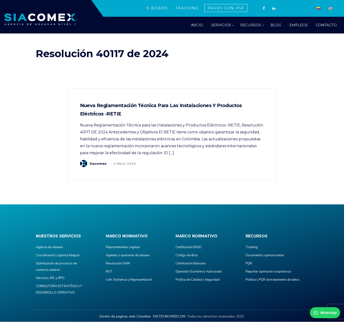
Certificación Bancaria (191, 264)
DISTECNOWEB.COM (169, 316)
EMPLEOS (298, 25)
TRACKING (187, 8)
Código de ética (187, 255)
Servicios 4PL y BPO (50, 278)
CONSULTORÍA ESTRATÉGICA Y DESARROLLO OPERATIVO (59, 289)
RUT (109, 272)
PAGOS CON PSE (226, 8)
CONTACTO (326, 25)
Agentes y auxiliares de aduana (128, 255)
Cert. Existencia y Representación (129, 280)
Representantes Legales (123, 247)
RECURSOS (250, 25)
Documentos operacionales (265, 255)
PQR (249, 264)
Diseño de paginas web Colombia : (126, 316)
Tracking (252, 247)
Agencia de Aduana (49, 247)
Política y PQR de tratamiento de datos (273, 280)
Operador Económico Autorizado (199, 272)
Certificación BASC (189, 247)
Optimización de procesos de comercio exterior (56, 267)
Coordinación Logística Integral (58, 255)
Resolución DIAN (118, 264)
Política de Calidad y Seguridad (198, 280)
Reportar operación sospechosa (268, 272)
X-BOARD (157, 8)
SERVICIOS (221, 25)
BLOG (275, 25)
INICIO (197, 25)
